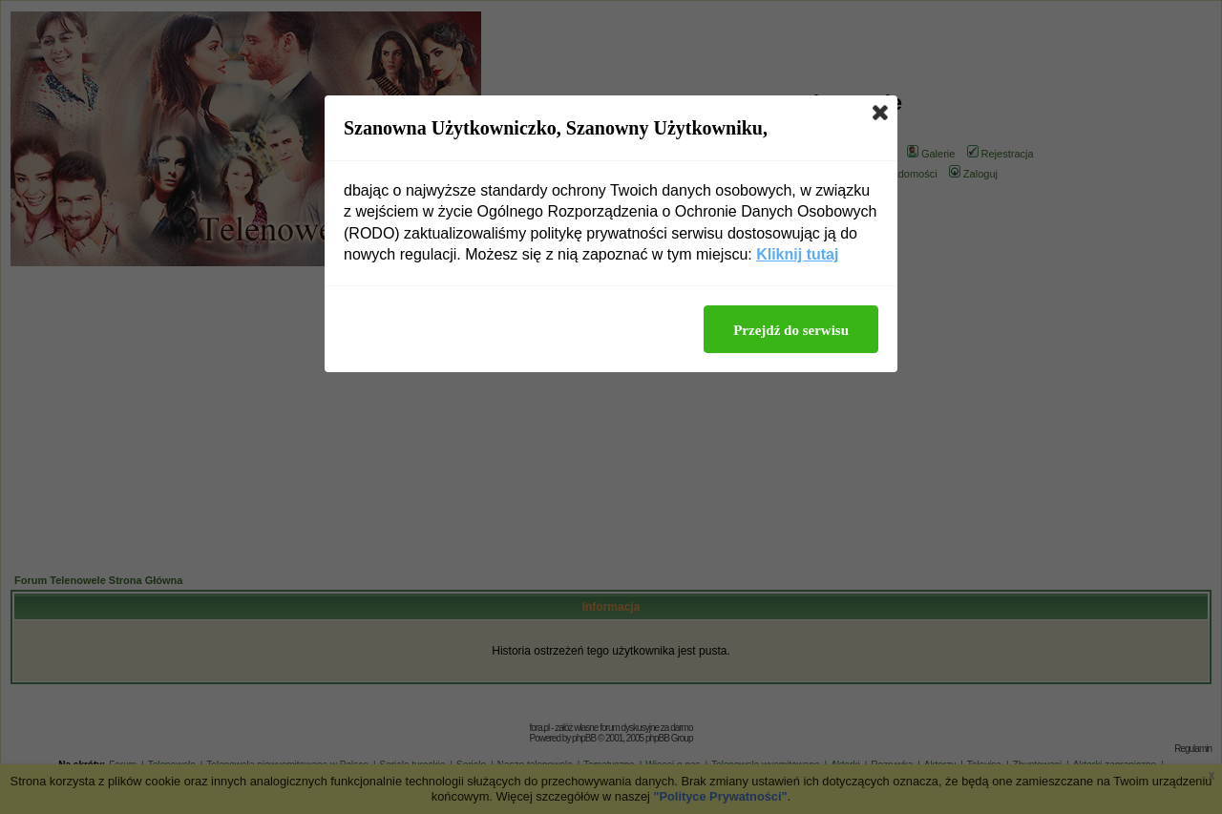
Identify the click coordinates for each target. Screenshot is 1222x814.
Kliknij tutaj (797, 254)
